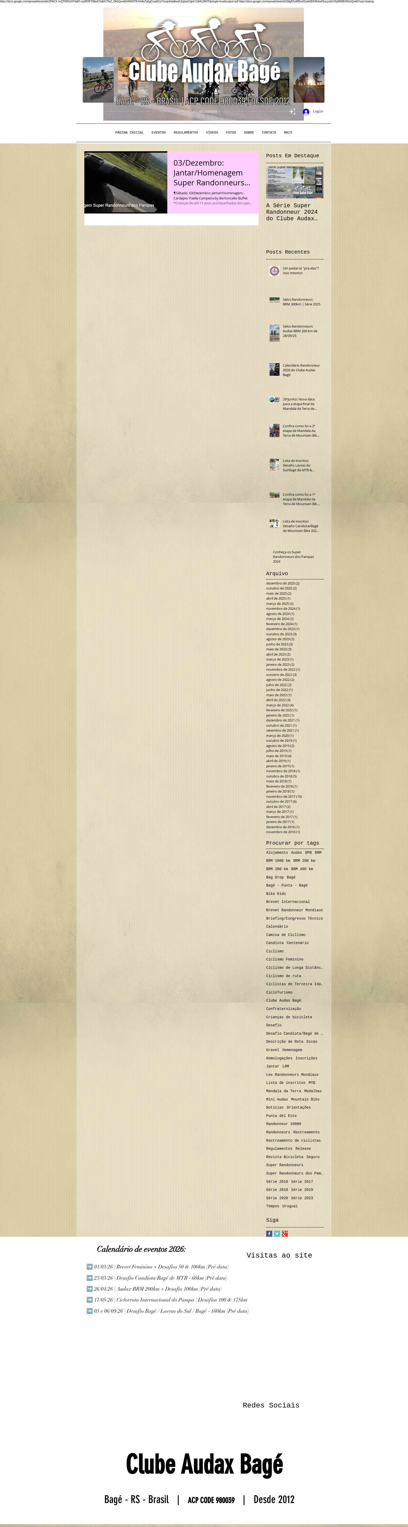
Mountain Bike (305, 1099)
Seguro (313, 1157)
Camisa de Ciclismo (285, 935)
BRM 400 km (302, 869)
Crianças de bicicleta (289, 1017)
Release (303, 1149)
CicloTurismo (279, 992)
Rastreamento (306, 1132)
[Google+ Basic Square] (285, 1234)
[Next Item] (315, 182)
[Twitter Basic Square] (277, 1234)
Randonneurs (278, 1132)
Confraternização (283, 1009)
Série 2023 (302, 1198)
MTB (312, 1083)
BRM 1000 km (278, 861)
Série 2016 (277, 1182)
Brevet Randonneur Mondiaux (294, 910)
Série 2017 (302, 1182)
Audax (296, 853)
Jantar (272, 1066)
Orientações (299, 1107)
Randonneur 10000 (283, 1124)
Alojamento (277, 853)
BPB (308, 853)
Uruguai (290, 1206)
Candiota (275, 943)
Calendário (277, 927)
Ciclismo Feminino (284, 959)
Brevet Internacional (288, 902)
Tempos (272, 1206)
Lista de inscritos (285, 1083)
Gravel (272, 1050)
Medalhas (313, 1091)
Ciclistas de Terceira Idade (294, 984)
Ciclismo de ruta (283, 976)
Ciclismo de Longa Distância (294, 968)
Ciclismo (275, 951)
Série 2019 (302, 1190)
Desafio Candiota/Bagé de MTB (294, 1034)
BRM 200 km (304, 861)
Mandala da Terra (283, 1091)
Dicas (312, 1042)
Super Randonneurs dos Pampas (294, 1173)
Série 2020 (277, 1198)
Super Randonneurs (284, 1165)
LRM (285, 1066)
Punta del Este (281, 1116)
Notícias (275, 1107)
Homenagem (292, 1050)
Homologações (279, 1058)
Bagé (291, 877)
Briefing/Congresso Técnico (294, 918)
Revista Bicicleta (284, 1157)
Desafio (274, 1025)
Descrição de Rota (284, 1042)
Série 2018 (277, 1190)
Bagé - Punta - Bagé (287, 885)
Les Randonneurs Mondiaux (292, 1075)
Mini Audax (277, 1099)
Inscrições (306, 1058)
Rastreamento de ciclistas (293, 1141)
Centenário (298, 943)
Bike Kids (276, 894)
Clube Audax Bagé (283, 1000)
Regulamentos (279, 1149)
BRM (318, 853)
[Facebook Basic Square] (269, 1234)
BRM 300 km (277, 869)
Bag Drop (275, 877)
